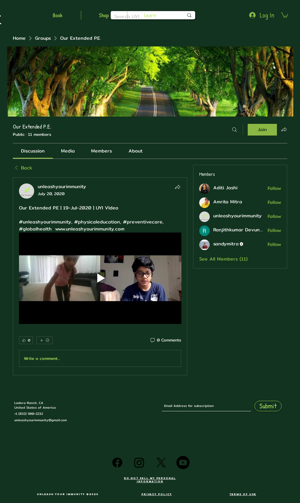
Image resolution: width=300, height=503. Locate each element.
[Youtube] (183, 462)
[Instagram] (139, 462)
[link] (33, 151)
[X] (161, 462)
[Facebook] (117, 462)
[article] (100, 276)
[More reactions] (45, 340)
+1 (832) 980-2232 (28, 413)
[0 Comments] (165, 340)
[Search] (234, 130)
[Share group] (283, 129)
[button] (284, 15)
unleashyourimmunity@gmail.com (40, 420)
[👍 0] (26, 340)
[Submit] (268, 406)
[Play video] (100, 278)
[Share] (177, 186)
